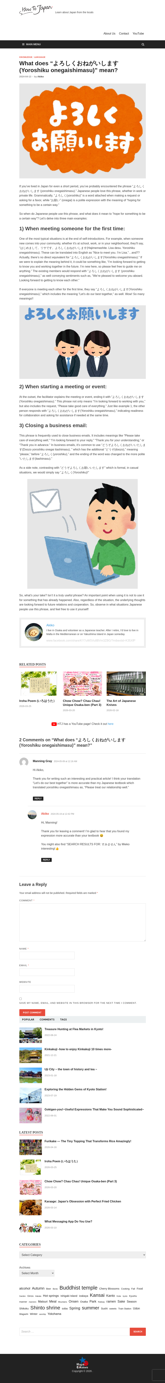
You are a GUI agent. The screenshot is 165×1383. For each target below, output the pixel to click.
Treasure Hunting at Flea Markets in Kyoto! (74, 1029)
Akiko (40, 76)
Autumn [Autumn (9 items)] (38, 1288)
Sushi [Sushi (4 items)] (104, 1308)
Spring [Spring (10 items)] (74, 1308)
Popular (28, 1019)
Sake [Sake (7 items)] (121, 1301)
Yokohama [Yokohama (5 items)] (54, 1313)
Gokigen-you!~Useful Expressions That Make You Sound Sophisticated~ (94, 1109)
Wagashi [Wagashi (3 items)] (23, 1314)
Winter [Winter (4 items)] (33, 1314)
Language (39, 57)
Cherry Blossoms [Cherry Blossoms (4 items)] (109, 1288)
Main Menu (33, 44)
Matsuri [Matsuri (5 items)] (43, 1301)
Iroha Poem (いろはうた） (37, 701)
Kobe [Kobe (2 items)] (119, 1296)
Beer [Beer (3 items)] (48, 1288)
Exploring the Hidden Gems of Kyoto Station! (76, 1089)
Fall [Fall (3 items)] (133, 1288)
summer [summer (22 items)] (90, 1308)
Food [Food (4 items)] (140, 1288)
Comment (27, 900)
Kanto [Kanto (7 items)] (110, 1296)
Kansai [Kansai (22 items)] (97, 1295)
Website (25, 982)
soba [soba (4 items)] (65, 1308)
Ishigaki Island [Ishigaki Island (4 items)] (69, 1295)
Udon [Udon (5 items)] (136, 1308)
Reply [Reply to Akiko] (46, 860)
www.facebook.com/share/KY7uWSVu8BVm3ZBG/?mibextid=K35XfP (91, 640)
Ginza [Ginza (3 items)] (30, 1296)
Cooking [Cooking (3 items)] (125, 1288)
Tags (63, 1019)
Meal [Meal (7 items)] (53, 1301)
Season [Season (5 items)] (132, 1301)
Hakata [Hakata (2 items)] (38, 1296)
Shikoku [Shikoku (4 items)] (24, 1308)
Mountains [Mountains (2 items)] (62, 1302)
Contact (124, 33)
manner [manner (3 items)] (23, 1301)
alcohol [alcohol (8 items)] (24, 1288)
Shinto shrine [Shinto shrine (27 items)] (45, 1308)
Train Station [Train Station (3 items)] (124, 1308)
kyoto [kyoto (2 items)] (125, 1296)
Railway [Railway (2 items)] (101, 1302)
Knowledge (25, 57)
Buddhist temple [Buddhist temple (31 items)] (78, 1288)
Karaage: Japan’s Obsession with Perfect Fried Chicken (83, 1201)
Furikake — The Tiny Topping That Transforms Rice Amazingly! (88, 1141)
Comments (47, 1019)
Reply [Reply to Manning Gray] (38, 798)
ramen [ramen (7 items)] (111, 1301)
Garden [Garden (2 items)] (22, 1296)
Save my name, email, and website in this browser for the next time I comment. (78, 1003)
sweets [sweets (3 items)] (113, 1308)
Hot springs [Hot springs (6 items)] (51, 1296)
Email (24, 965)
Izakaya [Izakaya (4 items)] (83, 1295)
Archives (24, 1267)
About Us (109, 33)
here (110, 723)
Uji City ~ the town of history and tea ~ (71, 1069)
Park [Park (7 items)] (92, 1301)
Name (24, 948)
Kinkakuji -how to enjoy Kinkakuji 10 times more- (78, 1049)
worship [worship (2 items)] (42, 1314)
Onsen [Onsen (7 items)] (73, 1301)
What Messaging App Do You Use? (68, 1221)
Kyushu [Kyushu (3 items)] (133, 1296)
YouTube (138, 33)
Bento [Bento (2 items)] (55, 1289)
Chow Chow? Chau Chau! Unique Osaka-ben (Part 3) (81, 1181)
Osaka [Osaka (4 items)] (84, 1301)
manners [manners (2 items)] (32, 1302)
